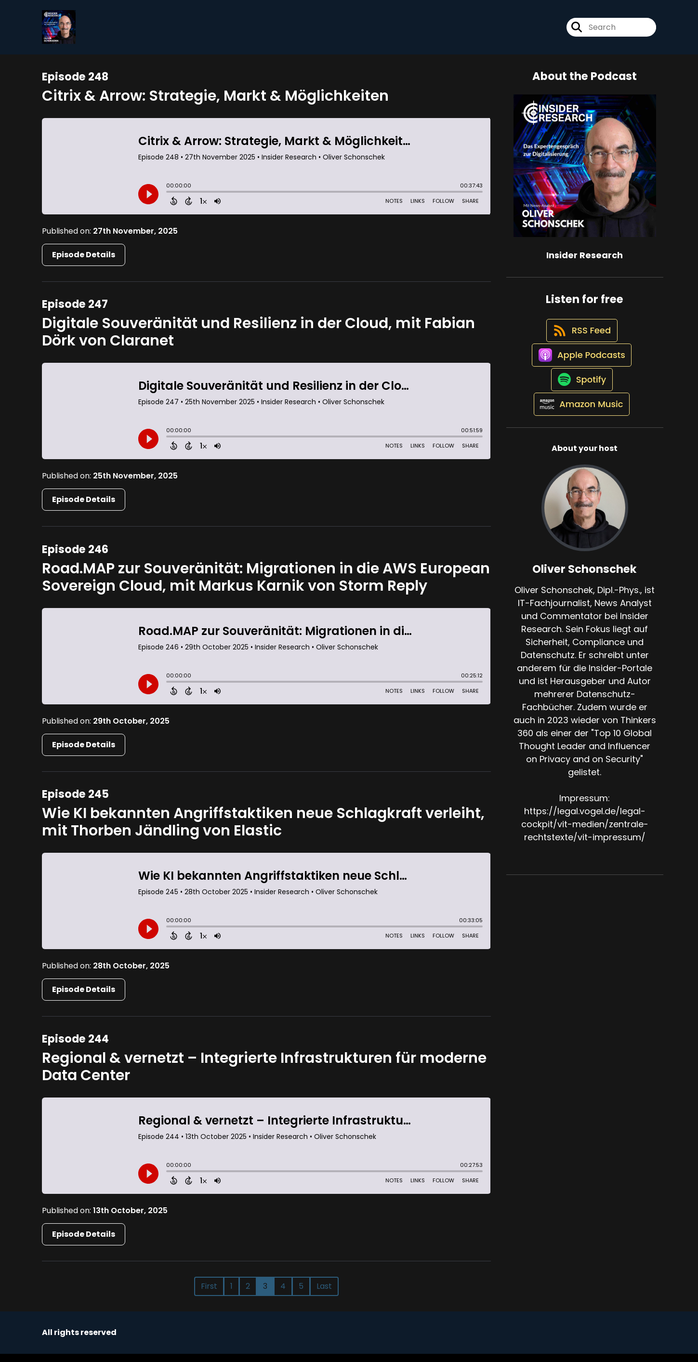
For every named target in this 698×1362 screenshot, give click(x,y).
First (209, 1294)
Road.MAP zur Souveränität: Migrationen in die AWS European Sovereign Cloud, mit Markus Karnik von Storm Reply (266, 585)
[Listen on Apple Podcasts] (580, 382)
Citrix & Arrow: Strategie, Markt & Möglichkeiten (215, 104)
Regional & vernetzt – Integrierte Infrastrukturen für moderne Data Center (264, 1075)
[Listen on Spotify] (579, 416)
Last (324, 1294)
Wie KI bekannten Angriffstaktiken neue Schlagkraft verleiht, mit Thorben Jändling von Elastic (263, 830)
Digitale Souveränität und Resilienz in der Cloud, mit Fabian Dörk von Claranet (258, 340)
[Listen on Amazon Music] (580, 450)
